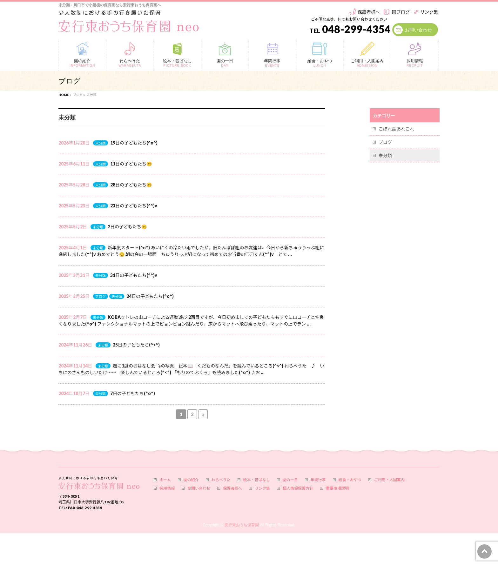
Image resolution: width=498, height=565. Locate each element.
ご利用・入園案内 (389, 480)
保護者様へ (369, 12)
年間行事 (318, 480)
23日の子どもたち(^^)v (133, 205)
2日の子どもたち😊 (127, 226)
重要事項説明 (337, 488)
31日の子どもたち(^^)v (133, 275)
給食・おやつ (350, 480)
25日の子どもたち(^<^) (136, 344)
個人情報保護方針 (298, 488)
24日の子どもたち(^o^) (150, 296)
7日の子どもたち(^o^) (132, 393)
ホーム (165, 480)
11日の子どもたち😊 (131, 163)
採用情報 (167, 488)
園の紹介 (191, 480)
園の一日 (290, 480)
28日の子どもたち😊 (131, 184)
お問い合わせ (418, 29)
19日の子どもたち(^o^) (134, 142)
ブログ (100, 296)
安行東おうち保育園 (242, 525)
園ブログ (401, 12)
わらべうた (221, 480)
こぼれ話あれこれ (396, 128)
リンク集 (429, 12)
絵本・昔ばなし (256, 480)
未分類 (100, 143)
